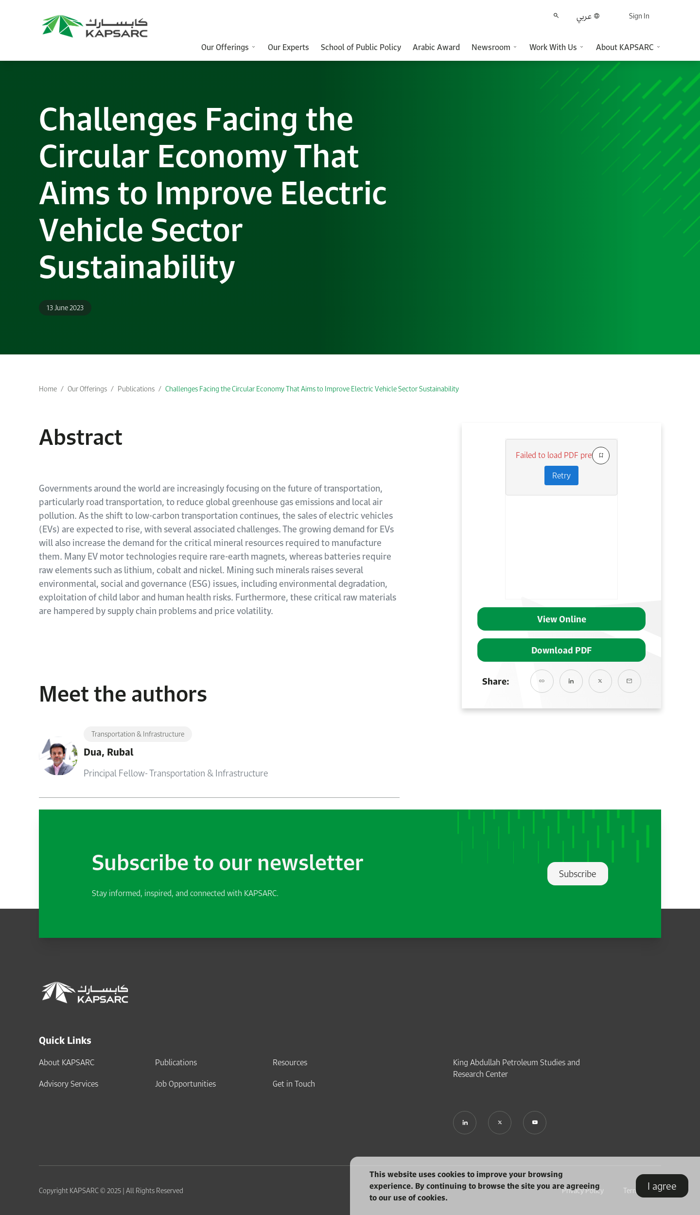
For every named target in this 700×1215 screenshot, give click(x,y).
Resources (290, 1062)
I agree (662, 1186)
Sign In (639, 15)
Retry (561, 475)
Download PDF (561, 650)
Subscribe (577, 873)
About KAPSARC (66, 1062)
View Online (561, 619)
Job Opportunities (185, 1083)
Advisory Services (68, 1083)
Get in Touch (294, 1083)
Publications (136, 388)
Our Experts (288, 47)
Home (48, 388)
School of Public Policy (361, 47)
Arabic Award (436, 47)
